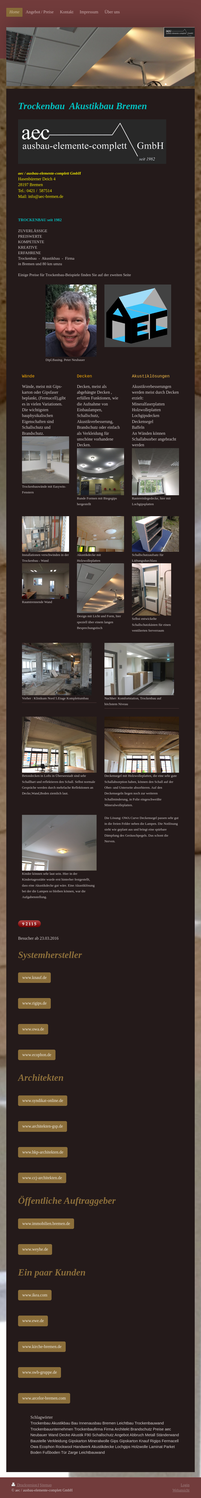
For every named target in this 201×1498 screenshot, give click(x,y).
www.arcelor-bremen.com (44, 1398)
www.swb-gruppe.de (39, 1372)
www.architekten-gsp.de (42, 1126)
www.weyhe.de (35, 1249)
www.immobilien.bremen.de (46, 1223)
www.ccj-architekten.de (42, 1178)
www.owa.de (33, 1029)
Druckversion (25, 1485)
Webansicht (180, 1490)
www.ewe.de (33, 1320)
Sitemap (46, 1485)
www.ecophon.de (36, 1055)
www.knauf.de (34, 977)
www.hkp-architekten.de (42, 1152)
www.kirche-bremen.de (42, 1346)
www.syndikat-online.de (42, 1100)
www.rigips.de (34, 1003)
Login (185, 1485)
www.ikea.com (34, 1295)
